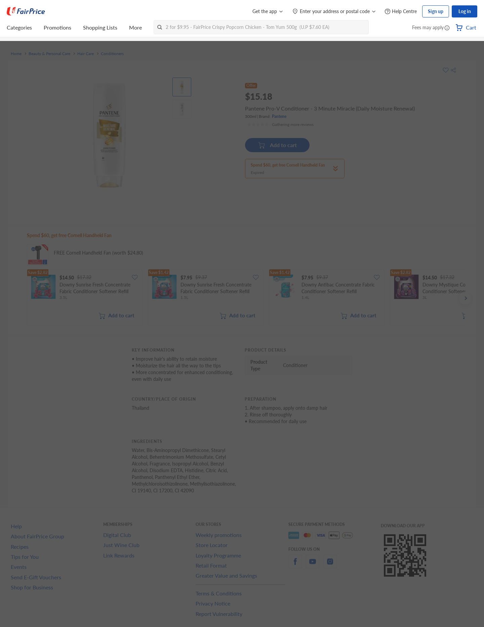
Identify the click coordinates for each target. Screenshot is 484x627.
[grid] (246, 298)
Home (16, 54)
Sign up (435, 11)
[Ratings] (280, 124)
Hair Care (85, 54)
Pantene (279, 116)
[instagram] (330, 565)
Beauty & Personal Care (49, 54)
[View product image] (182, 87)
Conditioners (112, 54)
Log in (464, 11)
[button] (447, 28)
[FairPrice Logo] (26, 11)
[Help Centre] (401, 11)
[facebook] (295, 565)
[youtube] (312, 565)
